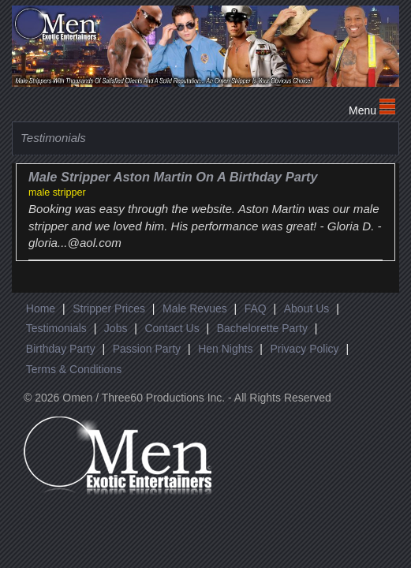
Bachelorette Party (262, 328)
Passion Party (147, 348)
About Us (307, 308)
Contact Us (171, 328)
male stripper (57, 192)
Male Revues (195, 308)
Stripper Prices (109, 308)
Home (40, 308)
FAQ (256, 308)
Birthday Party (60, 348)
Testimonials (56, 328)
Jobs (116, 328)
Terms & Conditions (73, 369)
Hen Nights (225, 348)
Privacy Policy (304, 348)
